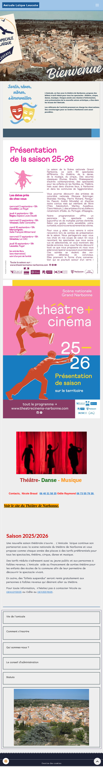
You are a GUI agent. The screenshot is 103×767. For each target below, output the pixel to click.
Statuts (10, 677)
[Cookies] (6, 761)
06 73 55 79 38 (85, 493)
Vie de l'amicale (15, 616)
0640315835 (14, 592)
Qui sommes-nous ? (17, 647)
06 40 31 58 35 (48, 493)
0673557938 (44, 592)
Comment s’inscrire (17, 631)
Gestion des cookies (51, 763)
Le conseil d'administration (22, 662)
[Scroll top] (97, 761)
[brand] (20, 5)
